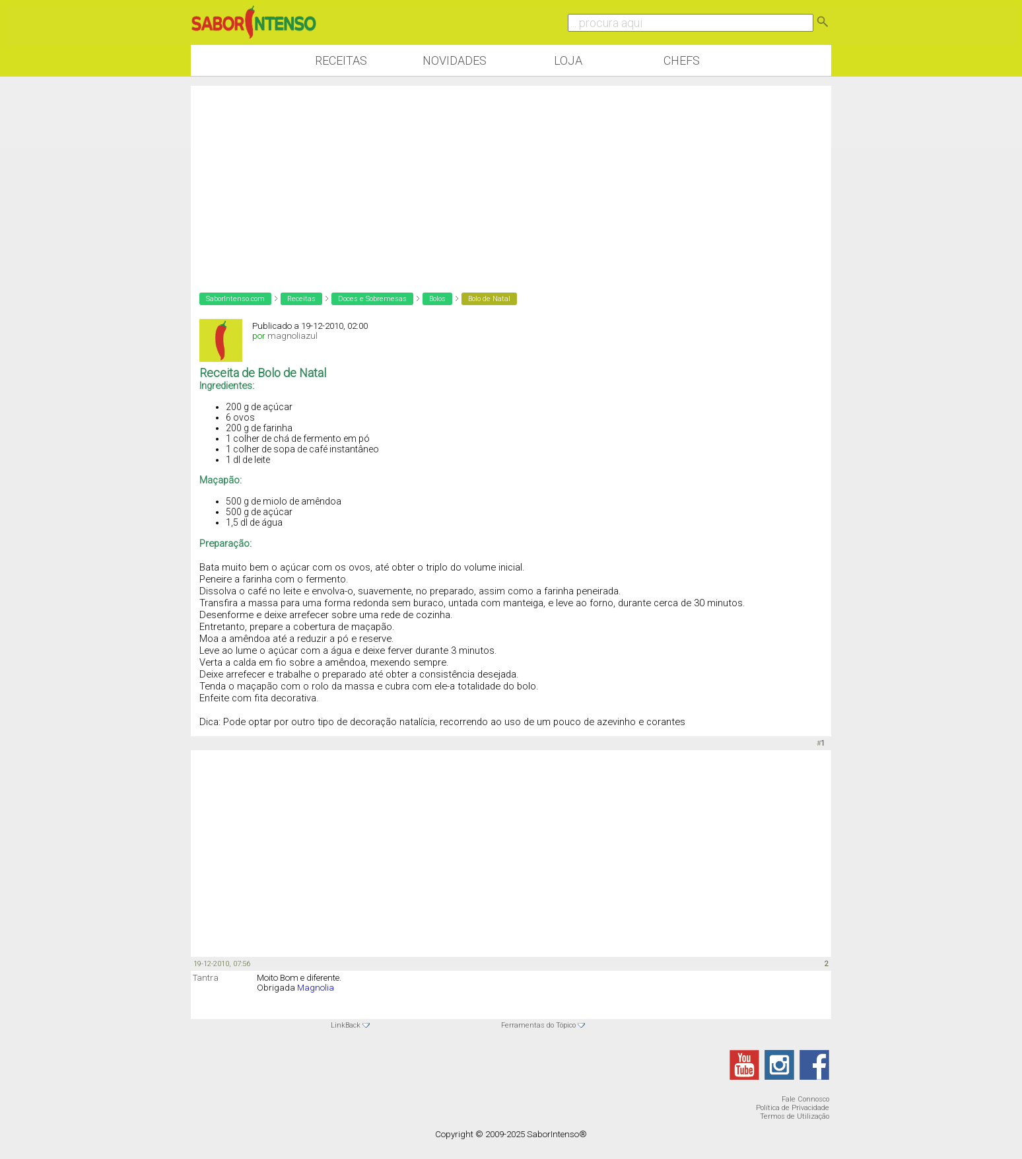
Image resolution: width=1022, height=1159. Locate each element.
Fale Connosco (805, 1099)
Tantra (206, 978)
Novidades (455, 60)
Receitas (341, 60)
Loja (568, 60)
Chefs (682, 60)
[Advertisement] (511, 178)
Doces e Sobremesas (372, 299)
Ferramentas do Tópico (538, 1025)
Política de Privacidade (792, 1108)
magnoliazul (292, 336)
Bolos (437, 299)
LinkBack (345, 1025)
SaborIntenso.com (235, 299)
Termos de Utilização (794, 1116)
